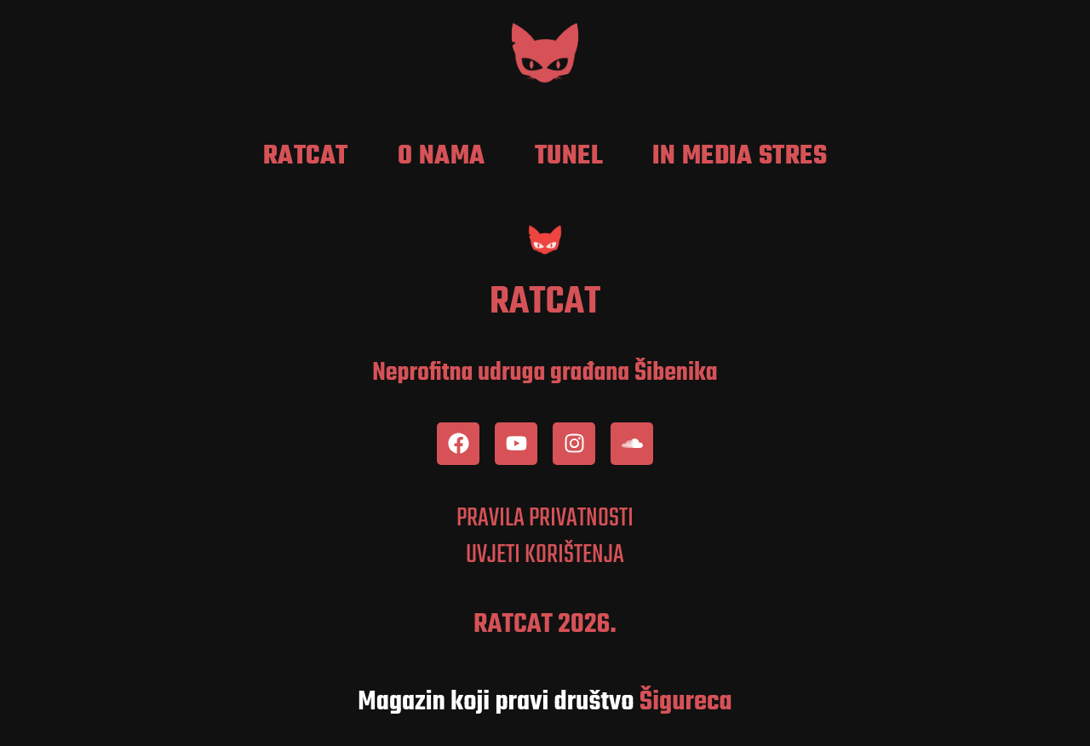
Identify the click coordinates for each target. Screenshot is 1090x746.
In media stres (739, 156)
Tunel (569, 156)
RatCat (305, 156)
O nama (441, 156)
